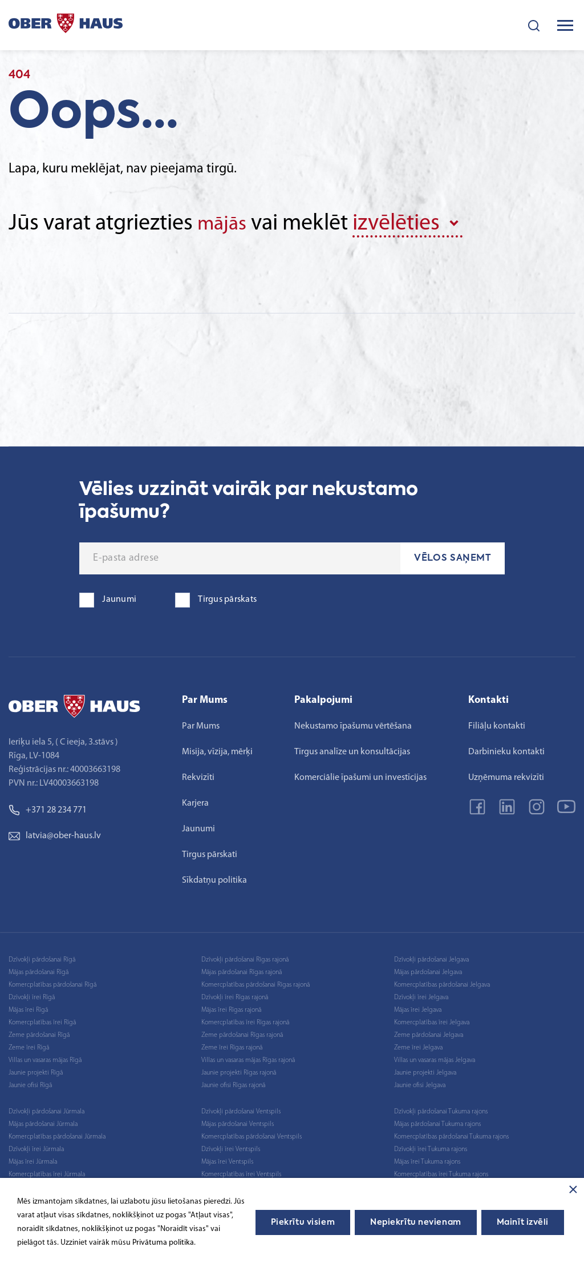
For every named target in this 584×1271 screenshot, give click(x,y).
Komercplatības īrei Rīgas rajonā (245, 1020)
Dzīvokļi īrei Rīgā (32, 995)
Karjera (195, 801)
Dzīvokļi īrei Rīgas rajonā (234, 995)
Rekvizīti (198, 775)
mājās (225, 223)
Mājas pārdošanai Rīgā (38, 970)
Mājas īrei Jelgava (417, 1007)
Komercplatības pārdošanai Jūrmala (57, 1134)
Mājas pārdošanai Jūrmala (43, 1122)
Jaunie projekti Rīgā (36, 1070)
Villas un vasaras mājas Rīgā (45, 1058)
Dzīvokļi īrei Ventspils (230, 1147)
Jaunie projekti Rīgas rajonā (238, 1070)
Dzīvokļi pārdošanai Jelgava (431, 957)
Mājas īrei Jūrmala (33, 1159)
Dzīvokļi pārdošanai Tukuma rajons (441, 1109)
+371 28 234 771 (48, 808)
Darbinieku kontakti (506, 749)
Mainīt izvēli (523, 1222)
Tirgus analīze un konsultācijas (352, 749)
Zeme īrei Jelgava (418, 1045)
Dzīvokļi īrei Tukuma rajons (430, 1147)
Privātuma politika (163, 1242)
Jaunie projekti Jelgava (425, 1070)
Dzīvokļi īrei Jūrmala (36, 1147)
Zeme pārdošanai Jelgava (428, 1032)
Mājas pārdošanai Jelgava (428, 970)
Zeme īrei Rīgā (29, 1045)
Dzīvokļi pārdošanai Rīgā (42, 957)
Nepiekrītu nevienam (415, 1222)
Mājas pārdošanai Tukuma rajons (437, 1122)
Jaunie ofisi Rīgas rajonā (233, 1083)
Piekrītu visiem (303, 1222)
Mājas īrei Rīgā (28, 1007)
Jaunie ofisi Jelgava (419, 1083)
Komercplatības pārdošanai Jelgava (442, 982)
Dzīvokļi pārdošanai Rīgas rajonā (245, 957)
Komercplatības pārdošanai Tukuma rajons (451, 1134)
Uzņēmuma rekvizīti (506, 775)
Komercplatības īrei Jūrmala (47, 1172)
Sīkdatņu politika (214, 878)
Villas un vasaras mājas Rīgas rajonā (248, 1058)
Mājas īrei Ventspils (227, 1159)
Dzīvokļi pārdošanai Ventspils (241, 1109)
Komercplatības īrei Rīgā (42, 1020)
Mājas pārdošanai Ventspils (237, 1122)
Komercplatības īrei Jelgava (431, 1020)
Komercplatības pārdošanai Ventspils (251, 1134)
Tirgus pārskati (209, 852)
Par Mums (201, 724)
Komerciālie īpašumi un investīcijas (360, 775)
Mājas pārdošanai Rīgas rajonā (241, 970)
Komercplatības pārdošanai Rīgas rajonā (255, 982)
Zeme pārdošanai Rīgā (39, 1032)
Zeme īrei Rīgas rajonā (231, 1045)
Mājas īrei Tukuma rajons (427, 1159)
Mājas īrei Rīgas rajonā (231, 1007)
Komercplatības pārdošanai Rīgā (52, 982)
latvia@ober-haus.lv (55, 833)
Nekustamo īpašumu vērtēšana (353, 724)
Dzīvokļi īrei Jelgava (421, 995)
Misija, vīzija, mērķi (217, 749)
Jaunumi (198, 826)
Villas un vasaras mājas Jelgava (434, 1058)
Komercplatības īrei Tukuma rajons (441, 1172)
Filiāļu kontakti (496, 724)
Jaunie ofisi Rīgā (30, 1083)
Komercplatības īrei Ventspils (241, 1172)
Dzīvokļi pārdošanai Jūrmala (46, 1109)
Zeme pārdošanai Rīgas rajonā (242, 1032)
